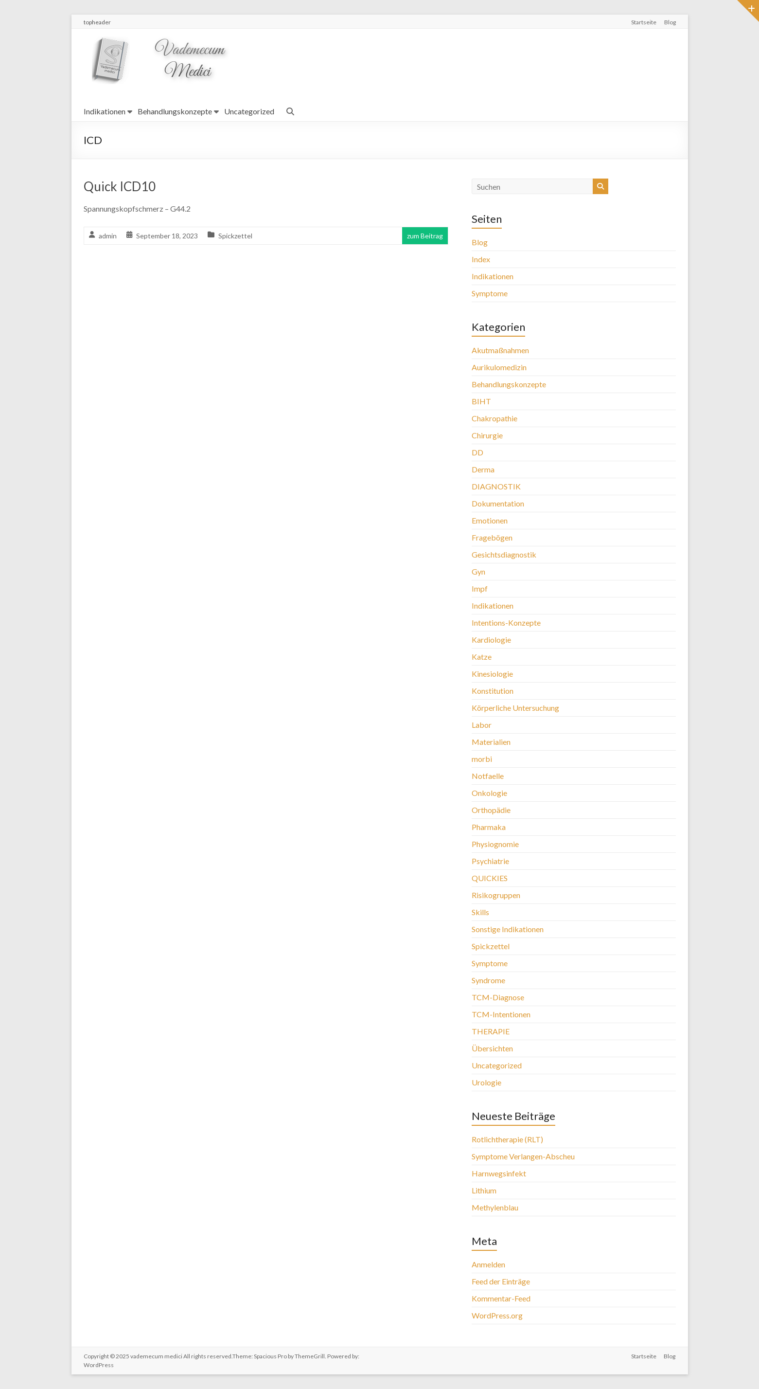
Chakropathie (494, 418)
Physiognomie (495, 843)
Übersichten (492, 1048)
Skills (480, 912)
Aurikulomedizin (499, 367)
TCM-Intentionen (501, 1014)
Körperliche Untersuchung (515, 707)
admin (108, 236)
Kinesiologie (492, 673)
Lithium (484, 1190)
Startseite (643, 22)
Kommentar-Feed (501, 1298)
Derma (483, 469)
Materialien (491, 741)
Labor (482, 724)
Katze (482, 656)
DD (477, 452)
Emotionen (490, 520)
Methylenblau (495, 1207)
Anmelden (488, 1264)
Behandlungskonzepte (175, 111)
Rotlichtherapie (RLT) (507, 1139)
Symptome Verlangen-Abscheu (523, 1156)
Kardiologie (491, 639)
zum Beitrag (425, 236)
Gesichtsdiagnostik (504, 554)
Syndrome (488, 980)
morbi (482, 758)
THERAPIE (491, 1031)
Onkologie (489, 792)
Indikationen (104, 111)
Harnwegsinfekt (499, 1173)
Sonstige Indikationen (508, 929)
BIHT (481, 401)
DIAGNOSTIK (496, 486)
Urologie (486, 1082)
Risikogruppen (496, 895)
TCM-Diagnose (498, 997)
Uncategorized (249, 111)
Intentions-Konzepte (506, 622)
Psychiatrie (490, 861)
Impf (480, 588)
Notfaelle (488, 775)
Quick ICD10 (120, 186)
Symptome (490, 293)
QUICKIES (490, 878)
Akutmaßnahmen (500, 350)
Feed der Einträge (501, 1281)
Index (481, 259)
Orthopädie (491, 809)
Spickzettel (235, 236)
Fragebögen (492, 537)
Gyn (478, 571)
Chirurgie (487, 435)
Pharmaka (489, 826)
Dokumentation (498, 503)
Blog (670, 22)
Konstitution (492, 690)
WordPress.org (497, 1315)
